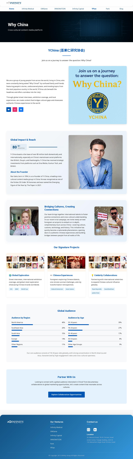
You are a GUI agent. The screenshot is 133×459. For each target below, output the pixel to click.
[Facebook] (21, 109)
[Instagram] (15, 109)
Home (11, 9)
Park (108, 9)
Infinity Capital (78, 9)
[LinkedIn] (95, 430)
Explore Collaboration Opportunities (66, 394)
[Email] (89, 430)
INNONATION (60, 9)
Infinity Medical (28, 9)
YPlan (94, 9)
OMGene (44, 9)
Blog (121, 9)
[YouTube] (8, 109)
